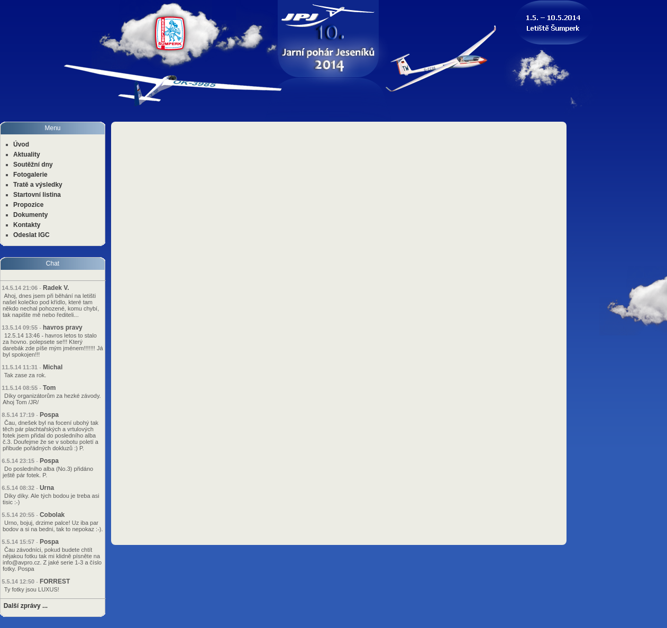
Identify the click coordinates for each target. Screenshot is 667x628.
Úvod (21, 144)
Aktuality (26, 154)
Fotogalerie (30, 174)
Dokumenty (30, 215)
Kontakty (26, 225)
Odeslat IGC (31, 235)
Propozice (28, 204)
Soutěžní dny (33, 164)
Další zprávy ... (26, 605)
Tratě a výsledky (37, 184)
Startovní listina (37, 194)
